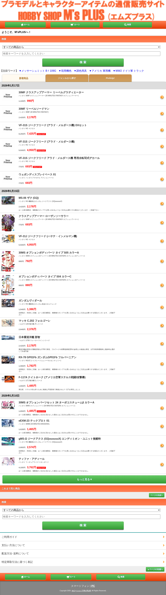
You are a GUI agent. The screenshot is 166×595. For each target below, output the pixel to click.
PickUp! (110, 78)
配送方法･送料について (15, 553)
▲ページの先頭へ (155, 569)
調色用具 (81, 70)
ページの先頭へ (156, 495)
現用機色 (66, 70)
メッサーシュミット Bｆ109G (38, 70)
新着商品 (23, 78)
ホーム (25, 24)
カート (75, 24)
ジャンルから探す (67, 78)
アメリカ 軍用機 (101, 70)
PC (93, 586)
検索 (127, 24)
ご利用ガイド (9, 537)
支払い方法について (13, 545)
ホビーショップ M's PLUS (81, 591)
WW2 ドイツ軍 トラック (129, 70)
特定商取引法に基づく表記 (17, 562)
